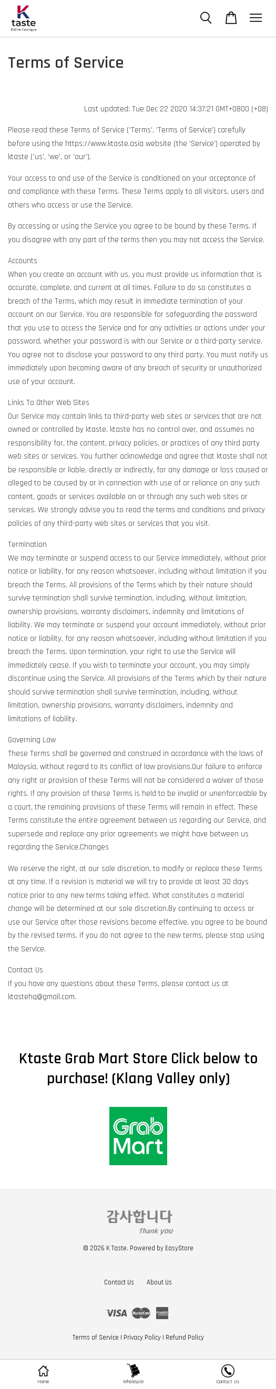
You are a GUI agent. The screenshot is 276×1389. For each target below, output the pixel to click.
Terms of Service (96, 1337)
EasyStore (179, 1248)
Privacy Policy (142, 1337)
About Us (159, 1282)
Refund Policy (185, 1337)
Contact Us (119, 1282)
